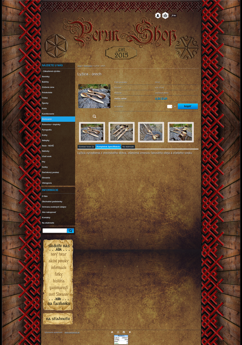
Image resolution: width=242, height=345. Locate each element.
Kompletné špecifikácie (108, 146)
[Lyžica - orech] (94, 99)
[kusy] (169, 106)
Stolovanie (88, 66)
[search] (70, 230)
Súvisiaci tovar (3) (86, 147)
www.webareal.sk (71, 332)
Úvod (80, 66)
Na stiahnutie (128, 147)
